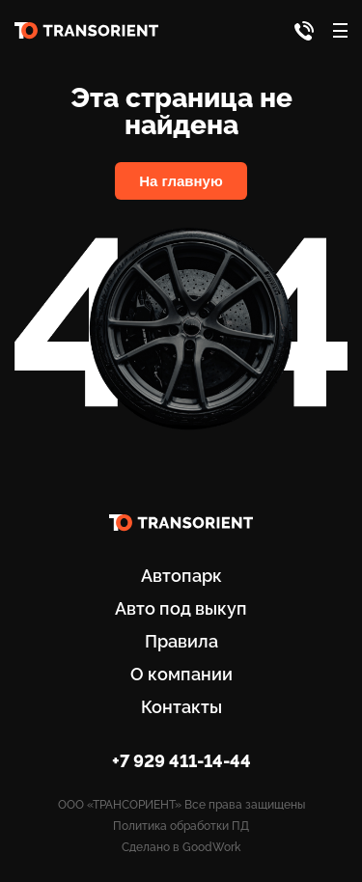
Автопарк (181, 575)
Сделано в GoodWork (181, 847)
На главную (181, 181)
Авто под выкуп (181, 608)
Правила (181, 641)
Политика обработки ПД (181, 826)
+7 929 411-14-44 (181, 761)
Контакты (181, 707)
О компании (181, 674)
